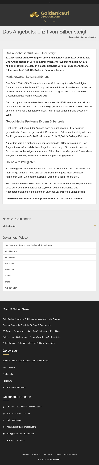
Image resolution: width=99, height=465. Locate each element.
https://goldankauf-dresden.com (21, 427)
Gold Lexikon (11, 251)
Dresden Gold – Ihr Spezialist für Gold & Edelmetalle (27, 325)
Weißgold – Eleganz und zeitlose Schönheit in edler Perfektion (31, 331)
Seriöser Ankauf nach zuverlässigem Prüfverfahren (28, 245)
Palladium (9, 270)
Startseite (25, 454)
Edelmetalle (10, 263)
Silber (8, 276)
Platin (7, 282)
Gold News (10, 257)
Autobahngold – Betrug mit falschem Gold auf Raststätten (29, 343)
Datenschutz (36, 454)
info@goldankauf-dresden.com (21, 434)
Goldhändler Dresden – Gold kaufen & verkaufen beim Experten (32, 319)
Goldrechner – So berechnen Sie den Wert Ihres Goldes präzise (32, 337)
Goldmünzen (11, 288)
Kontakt (58, 454)
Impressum (48, 454)
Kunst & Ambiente (70, 454)
